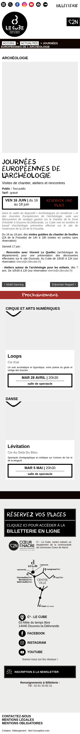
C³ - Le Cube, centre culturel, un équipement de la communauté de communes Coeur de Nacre (53, 545)
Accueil (9, 43)
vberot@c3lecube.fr (28, 261)
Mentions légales (18, 719)
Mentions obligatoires (22, 723)
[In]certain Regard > (64, 284)
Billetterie (67, 6)
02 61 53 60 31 (43, 685)
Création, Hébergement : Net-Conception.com (25, 730)
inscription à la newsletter (37, 671)
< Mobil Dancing (14, 284)
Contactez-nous (16, 716)
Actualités (29, 43)
